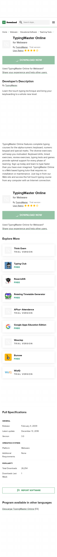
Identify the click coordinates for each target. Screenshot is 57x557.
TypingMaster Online (29, 40)
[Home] (4, 32)
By (20, 47)
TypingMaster (11, 85)
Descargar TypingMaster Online (18, 508)
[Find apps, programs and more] (34, 22)
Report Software (29, 490)
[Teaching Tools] (46, 32)
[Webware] (13, 32)
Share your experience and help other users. (24, 72)
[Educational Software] (28, 32)
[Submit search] (21, 22)
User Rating (26, 50)
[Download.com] (9, 22)
